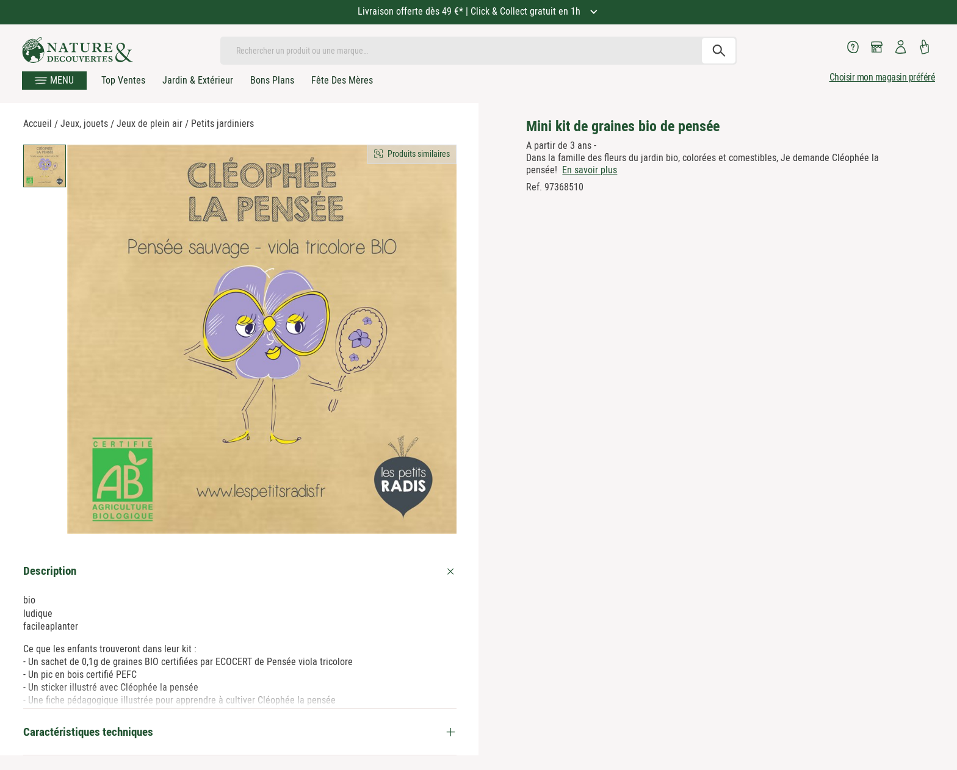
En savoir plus (589, 170)
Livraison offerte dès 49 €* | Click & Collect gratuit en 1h (470, 11)
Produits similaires (419, 154)
